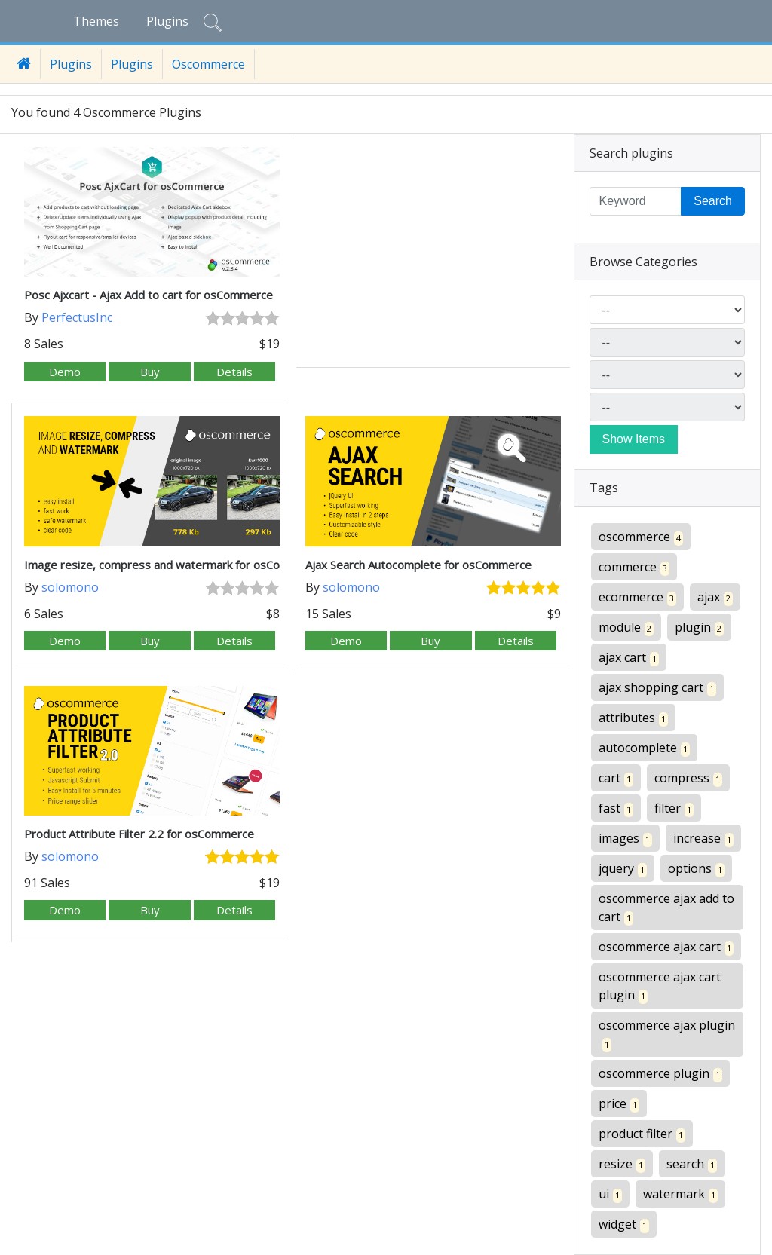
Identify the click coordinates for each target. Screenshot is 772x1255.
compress (688, 778)
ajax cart (629, 657)
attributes (633, 718)
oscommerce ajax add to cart (666, 908)
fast (616, 808)
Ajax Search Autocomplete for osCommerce (418, 564)
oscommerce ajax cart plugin (660, 986)
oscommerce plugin (660, 1073)
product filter (642, 1134)
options (696, 868)
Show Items (634, 439)
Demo (65, 371)
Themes (96, 21)
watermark (680, 1194)
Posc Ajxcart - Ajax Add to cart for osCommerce (148, 294)
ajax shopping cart (657, 687)
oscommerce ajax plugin (667, 1034)
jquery (623, 868)
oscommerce (641, 537)
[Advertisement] (433, 252)
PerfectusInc (76, 317)
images (625, 838)
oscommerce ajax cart (666, 947)
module (626, 627)
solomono (70, 587)
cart (616, 778)
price (619, 1104)
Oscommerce (208, 64)
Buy (150, 371)
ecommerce (637, 597)
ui (610, 1194)
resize (622, 1164)
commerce (634, 567)
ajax (715, 597)
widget (624, 1224)
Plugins (167, 21)
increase (703, 838)
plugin (699, 627)
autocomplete (644, 748)
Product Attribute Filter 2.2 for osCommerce (139, 833)
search (691, 1164)
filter (674, 808)
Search (713, 200)
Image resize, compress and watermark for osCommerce (173, 564)
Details (234, 371)
